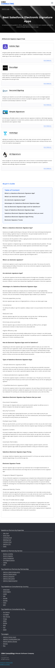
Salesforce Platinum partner (10, 574)
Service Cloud (6, 535)
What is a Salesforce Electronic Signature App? (20, 193)
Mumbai (5, 623)
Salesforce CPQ (7, 544)
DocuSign (13, 67)
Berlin (4, 625)
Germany (5, 600)
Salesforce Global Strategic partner (11, 572)
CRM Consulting (7, 653)
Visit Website (47, 60)
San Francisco (6, 612)
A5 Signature (15, 154)
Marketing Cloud (7, 540)
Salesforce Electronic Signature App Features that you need (24, 213)
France (4, 602)
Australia (5, 598)
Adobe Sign (14, 46)
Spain (4, 605)
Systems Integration (8, 556)
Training (5, 562)
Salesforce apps (5, 9)
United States (6, 589)
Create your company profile (6, 662)
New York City (6, 616)
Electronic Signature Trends (14, 220)
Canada (5, 594)
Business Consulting (8, 554)
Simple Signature (17, 112)
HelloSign (13, 133)
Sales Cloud (6, 533)
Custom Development (8, 558)
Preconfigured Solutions (9, 560)
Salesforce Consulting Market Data (11, 639)
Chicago (5, 619)
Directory (5, 643)
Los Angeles (6, 614)
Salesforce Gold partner (8, 576)
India (4, 596)
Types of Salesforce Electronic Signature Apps (19, 210)
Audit (4, 564)
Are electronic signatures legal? (15, 200)
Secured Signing (16, 90)
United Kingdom (7, 591)
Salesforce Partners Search (9, 637)
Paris (4, 627)
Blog (4, 646)
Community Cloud (7, 537)
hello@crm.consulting (5, 664)
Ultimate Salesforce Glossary (10, 641)
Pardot (4, 546)
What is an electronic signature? (15, 196)
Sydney (4, 621)
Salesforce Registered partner (10, 581)
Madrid (4, 629)
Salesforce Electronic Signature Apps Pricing (19, 216)
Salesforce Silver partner (9, 578)
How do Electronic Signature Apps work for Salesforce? (22, 206)
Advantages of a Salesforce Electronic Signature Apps (22, 203)
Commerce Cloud (7, 542)
